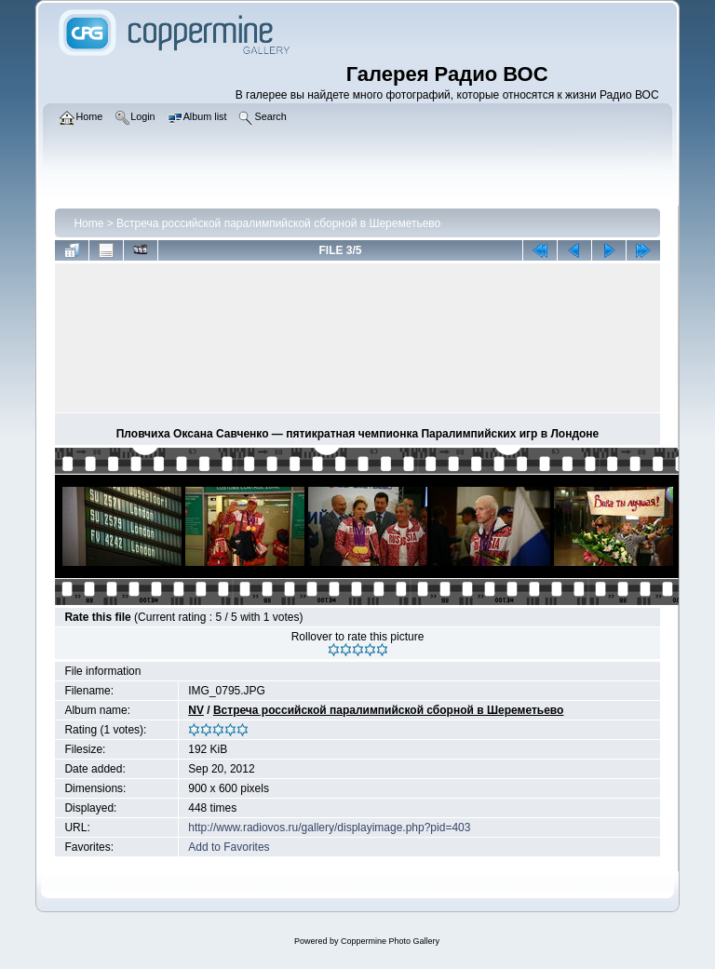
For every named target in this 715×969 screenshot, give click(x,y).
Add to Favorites (228, 847)
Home (88, 223)
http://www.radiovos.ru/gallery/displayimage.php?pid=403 (329, 827)
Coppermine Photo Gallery (390, 941)
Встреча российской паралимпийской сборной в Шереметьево (278, 223)
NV (196, 710)
